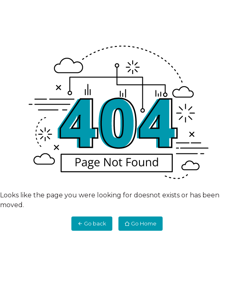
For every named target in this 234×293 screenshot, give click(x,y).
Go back (91, 223)
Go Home (141, 223)
